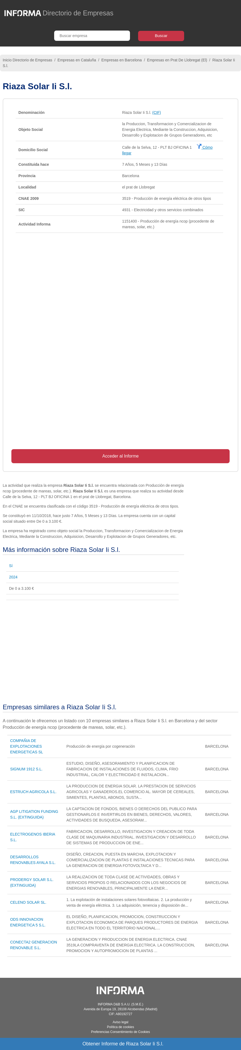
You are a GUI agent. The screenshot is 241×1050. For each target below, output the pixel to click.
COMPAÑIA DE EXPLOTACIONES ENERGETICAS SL (26, 746)
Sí (10, 566)
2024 (13, 577)
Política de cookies (120, 1027)
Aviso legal (120, 1022)
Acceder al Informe (120, 456)
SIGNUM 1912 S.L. (26, 769)
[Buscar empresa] (92, 36)
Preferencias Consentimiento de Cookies (120, 1032)
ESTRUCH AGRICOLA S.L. (33, 792)
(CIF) (156, 112)
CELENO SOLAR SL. (28, 902)
